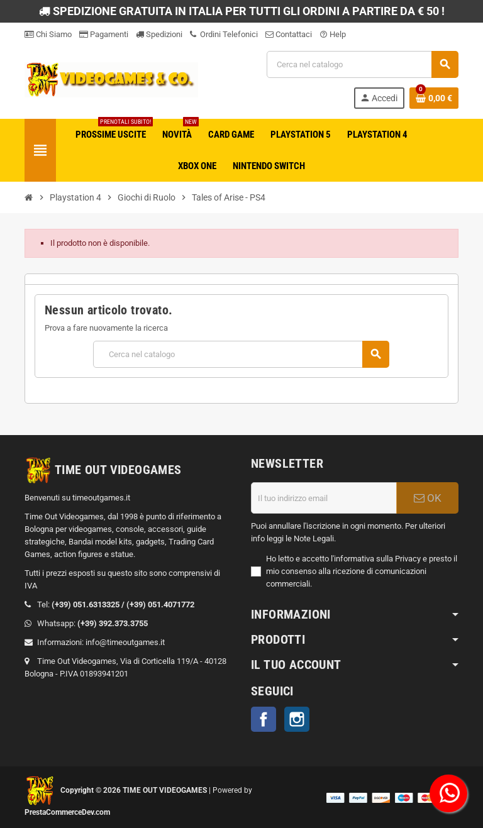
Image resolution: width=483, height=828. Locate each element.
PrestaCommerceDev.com (67, 812)
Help (332, 34)
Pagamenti (103, 34)
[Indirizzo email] (324, 498)
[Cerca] (362, 64)
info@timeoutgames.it (125, 642)
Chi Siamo (48, 34)
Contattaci (288, 34)
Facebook (263, 719)
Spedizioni (159, 34)
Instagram (296, 719)
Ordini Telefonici (224, 34)
